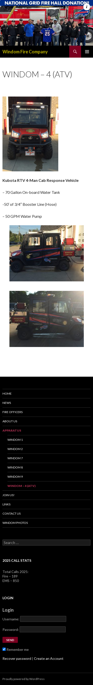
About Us (9, 421)
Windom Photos (15, 523)
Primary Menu (87, 52)
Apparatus (11, 430)
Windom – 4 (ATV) (21, 486)
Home (7, 393)
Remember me (15, 649)
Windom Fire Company (25, 51)
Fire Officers (12, 412)
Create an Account (48, 658)
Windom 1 (15, 440)
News (6, 403)
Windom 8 (15, 467)
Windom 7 (15, 458)
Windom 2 (15, 449)
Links (6, 504)
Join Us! (8, 495)
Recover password (16, 658)
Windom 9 (15, 476)
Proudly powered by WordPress (23, 679)
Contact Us (11, 513)
